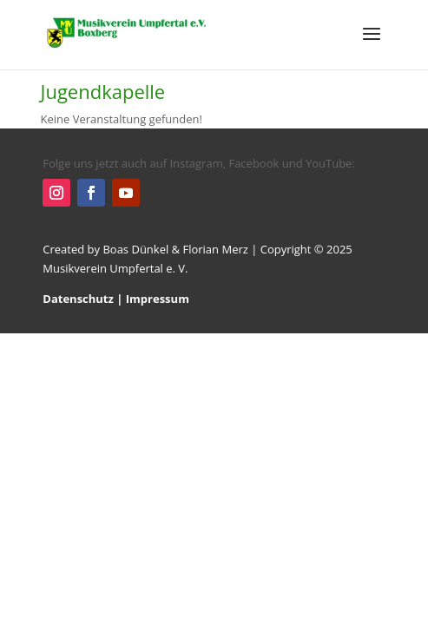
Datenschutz (78, 298)
